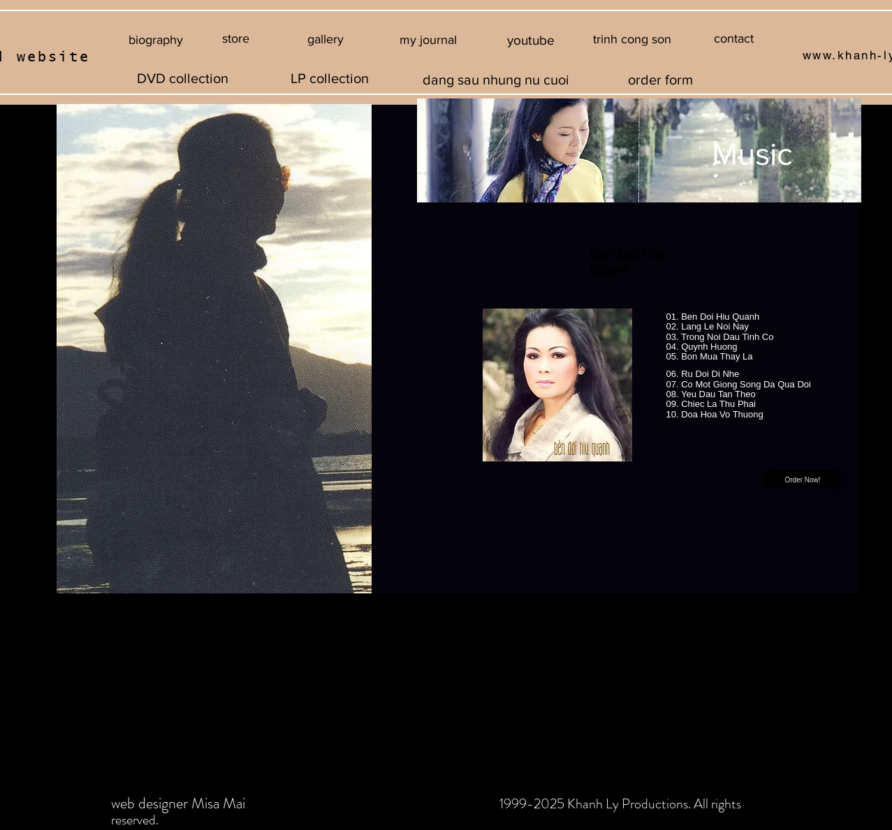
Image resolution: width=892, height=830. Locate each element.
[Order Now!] (803, 479)
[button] (632, 40)
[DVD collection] (183, 78)
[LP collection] (330, 78)
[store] (236, 38)
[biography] (156, 40)
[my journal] (428, 40)
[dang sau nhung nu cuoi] (496, 79)
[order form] (660, 79)
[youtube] (531, 40)
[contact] (733, 39)
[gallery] (326, 40)
